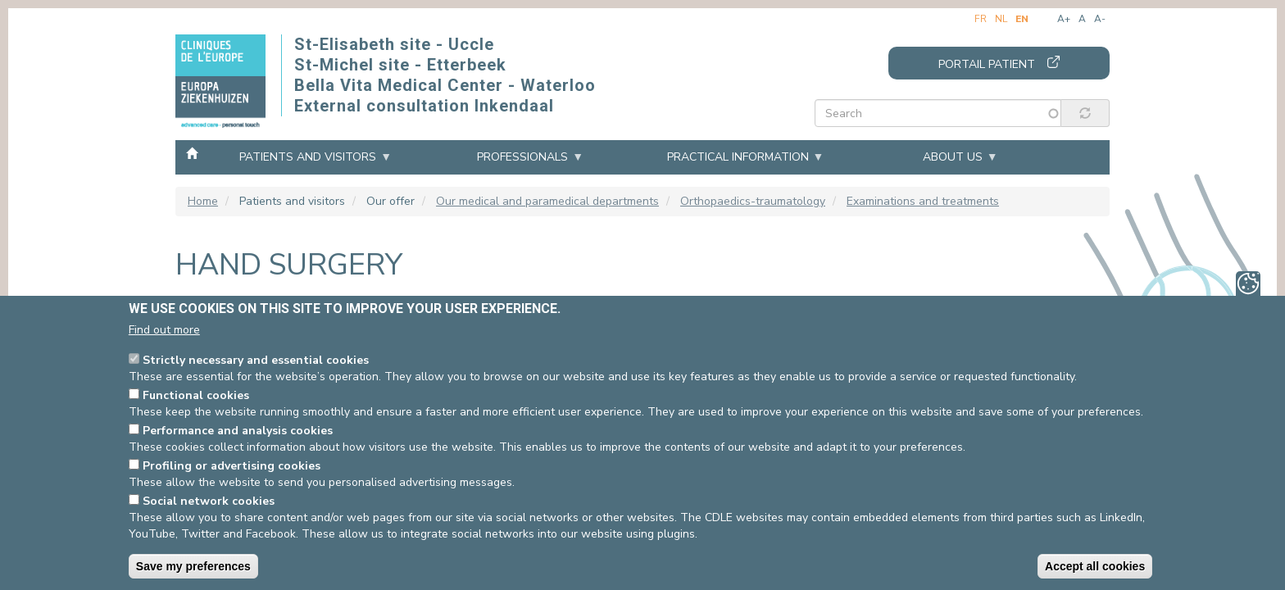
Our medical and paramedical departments (547, 201)
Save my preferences (193, 566)
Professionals (522, 157)
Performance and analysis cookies (238, 430)
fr (980, 18)
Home (191, 156)
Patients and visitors (307, 157)
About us (953, 157)
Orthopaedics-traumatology (752, 201)
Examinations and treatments (923, 201)
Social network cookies (209, 501)
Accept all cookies (1095, 566)
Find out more (164, 330)
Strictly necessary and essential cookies (256, 360)
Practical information (738, 157)
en (1021, 18)
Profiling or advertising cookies (231, 466)
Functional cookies (196, 395)
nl (1001, 18)
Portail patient (986, 64)
